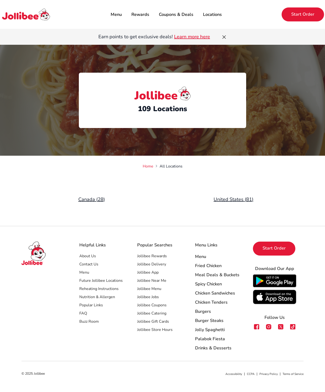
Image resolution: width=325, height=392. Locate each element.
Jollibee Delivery (151, 264)
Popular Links (91, 305)
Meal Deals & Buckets (217, 275)
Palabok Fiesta (210, 339)
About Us (87, 256)
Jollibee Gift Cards (153, 321)
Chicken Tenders (211, 302)
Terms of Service (293, 374)
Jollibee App (148, 272)
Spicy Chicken (208, 284)
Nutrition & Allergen (97, 297)
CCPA (251, 374)
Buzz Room (89, 321)
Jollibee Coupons (152, 305)
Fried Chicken (208, 266)
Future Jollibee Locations (101, 280)
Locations (212, 14)
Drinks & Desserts (213, 348)
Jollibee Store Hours (155, 329)
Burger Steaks (209, 320)
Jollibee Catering (151, 313)
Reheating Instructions (99, 288)
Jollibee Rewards (152, 256)
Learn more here (192, 36)
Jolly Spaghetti (210, 330)
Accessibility (233, 374)
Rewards (140, 14)
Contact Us (88, 264)
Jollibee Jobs (148, 297)
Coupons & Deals (176, 14)
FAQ (83, 313)
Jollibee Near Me (151, 280)
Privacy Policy (268, 374)
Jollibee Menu (149, 288)
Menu (116, 14)
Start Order (302, 14)
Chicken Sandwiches (215, 293)
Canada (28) (91, 199)
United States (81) (233, 199)
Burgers (203, 311)
